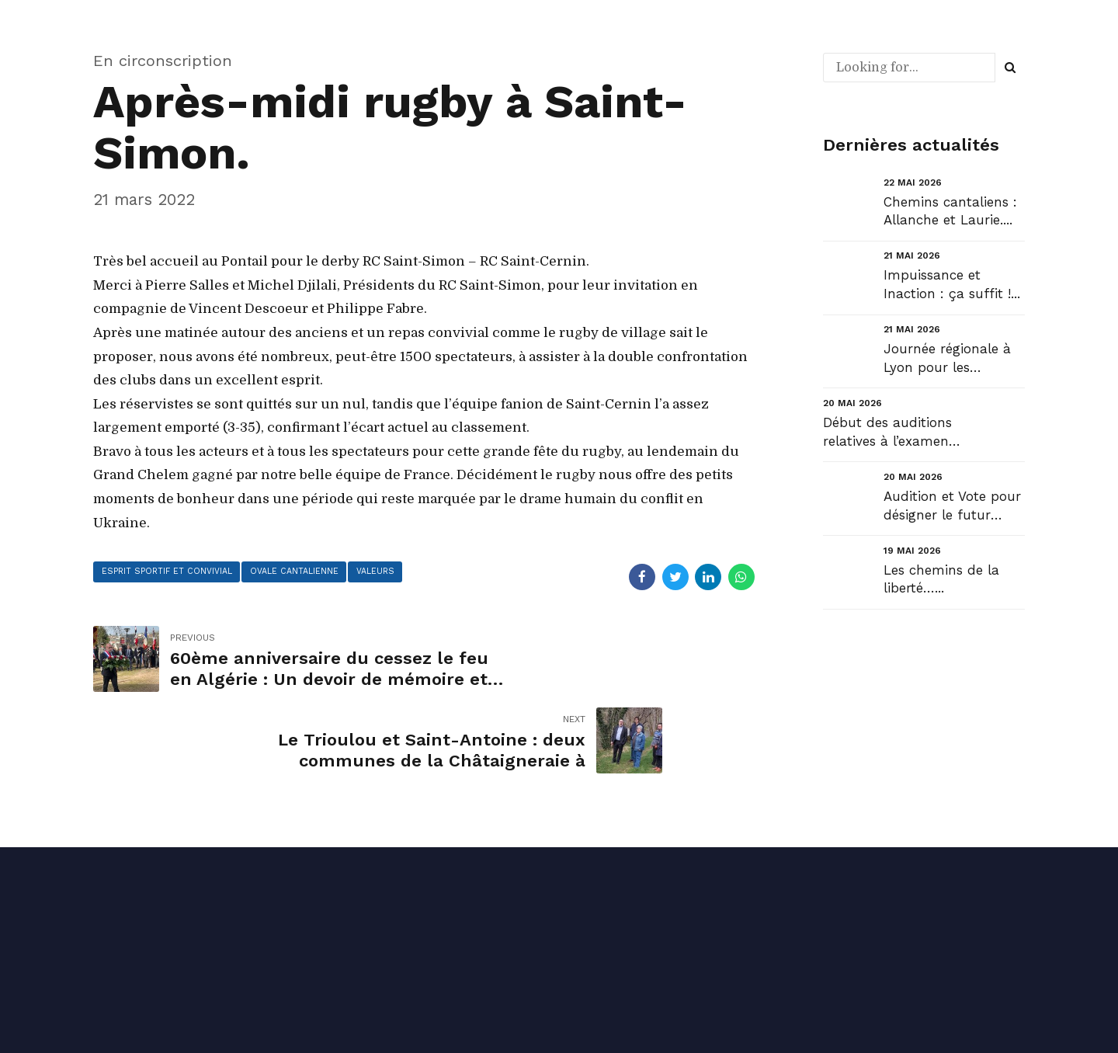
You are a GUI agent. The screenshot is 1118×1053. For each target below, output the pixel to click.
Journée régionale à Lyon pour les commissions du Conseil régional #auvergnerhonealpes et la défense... (953, 359)
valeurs (393, 572)
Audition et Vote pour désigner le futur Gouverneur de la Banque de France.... (952, 506)
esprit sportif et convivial (171, 572)
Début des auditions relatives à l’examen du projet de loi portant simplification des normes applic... (892, 433)
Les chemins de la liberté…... (941, 579)
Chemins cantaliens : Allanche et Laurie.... (950, 211)
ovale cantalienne (306, 572)
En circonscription (162, 60)
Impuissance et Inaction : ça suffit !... (952, 284)
